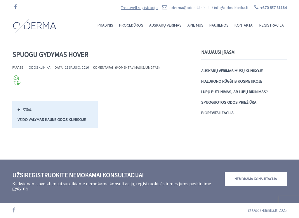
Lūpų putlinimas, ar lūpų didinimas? (234, 91)
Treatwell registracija (139, 7)
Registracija (271, 25)
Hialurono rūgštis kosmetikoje (231, 81)
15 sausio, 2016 (77, 67)
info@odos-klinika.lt (231, 7)
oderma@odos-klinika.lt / (208, 7)
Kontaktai (243, 25)
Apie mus (195, 25)
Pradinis (105, 25)
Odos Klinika (40, 67)
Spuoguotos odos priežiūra (228, 102)
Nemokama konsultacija (255, 179)
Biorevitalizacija (217, 112)
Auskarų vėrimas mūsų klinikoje (232, 70)
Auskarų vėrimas (165, 25)
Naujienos (219, 25)
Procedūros (131, 25)
